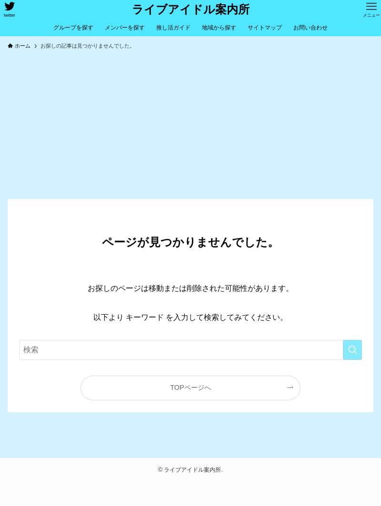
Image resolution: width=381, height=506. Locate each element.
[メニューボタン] (371, 9)
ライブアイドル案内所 (191, 9)
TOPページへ (190, 387)
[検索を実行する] (352, 350)
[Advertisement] (190, 127)
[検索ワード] (190, 350)
